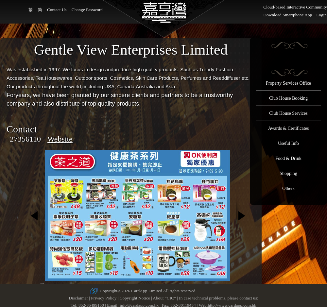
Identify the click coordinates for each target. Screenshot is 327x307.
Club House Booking (288, 98)
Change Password (87, 9)
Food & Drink (288, 158)
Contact (22, 129)
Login (321, 14)
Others (288, 188)
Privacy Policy (103, 298)
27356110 (25, 139)
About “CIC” (164, 298)
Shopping (288, 173)
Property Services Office (288, 83)
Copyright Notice (135, 298)
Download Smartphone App (287, 14)
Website (60, 139)
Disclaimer (78, 298)
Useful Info (288, 143)
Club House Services (288, 113)
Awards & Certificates (288, 128)
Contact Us (57, 9)
